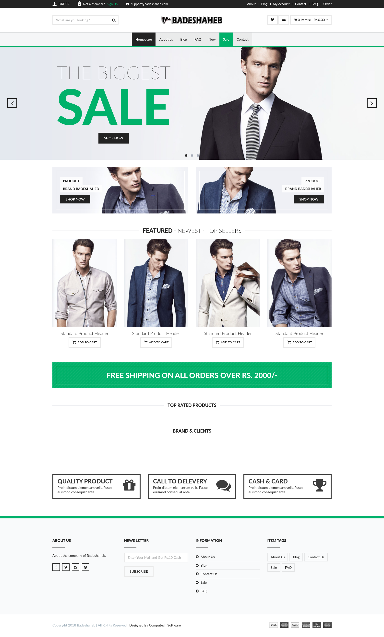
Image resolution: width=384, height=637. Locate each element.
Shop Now (113, 138)
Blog (264, 4)
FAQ (315, 4)
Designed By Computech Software (155, 625)
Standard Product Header (84, 333)
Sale (226, 39)
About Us (208, 557)
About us (166, 39)
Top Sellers (223, 230)
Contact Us (209, 574)
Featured (158, 230)
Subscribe (139, 571)
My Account (281, 4)
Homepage (143, 39)
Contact (300, 4)
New (212, 39)
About (251, 4)
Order (327, 4)
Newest (189, 230)
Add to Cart (84, 342)
